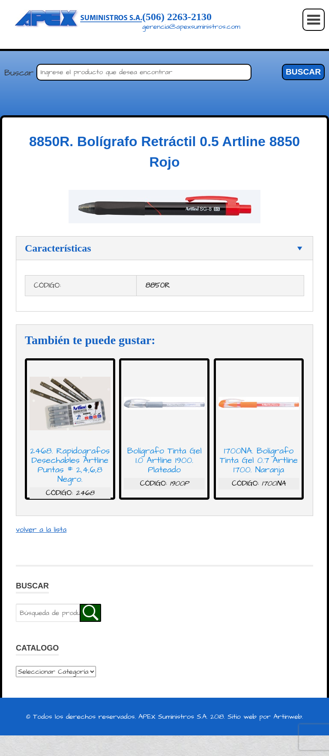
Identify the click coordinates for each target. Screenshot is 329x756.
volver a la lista (41, 530)
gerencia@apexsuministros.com (191, 26)
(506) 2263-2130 (177, 16)
